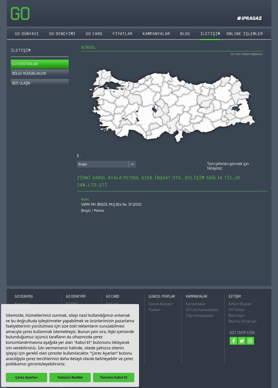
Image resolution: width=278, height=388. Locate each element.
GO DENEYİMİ (62, 33)
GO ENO (71, 303)
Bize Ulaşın (237, 315)
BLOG (185, 33)
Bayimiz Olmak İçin (242, 321)
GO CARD (94, 33)
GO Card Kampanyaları (202, 309)
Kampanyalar (195, 303)
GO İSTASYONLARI (25, 63)
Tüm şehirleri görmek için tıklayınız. (228, 166)
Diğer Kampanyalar (200, 315)
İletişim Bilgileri (240, 303)
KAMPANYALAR (156, 33)
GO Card (112, 303)
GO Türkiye (236, 309)
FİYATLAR (122, 33)
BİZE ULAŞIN (21, 83)
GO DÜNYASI (27, 33)
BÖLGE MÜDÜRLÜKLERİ (29, 73)
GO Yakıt (235, 54)
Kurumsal (22, 303)
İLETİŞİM (210, 33)
